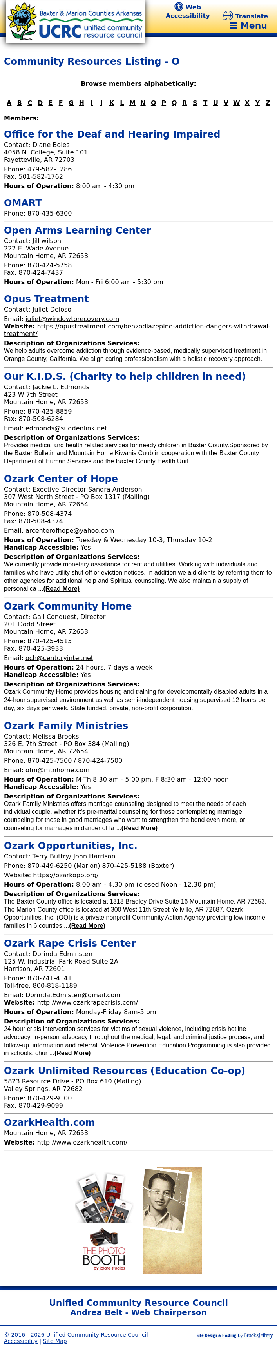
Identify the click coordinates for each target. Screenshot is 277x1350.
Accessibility (21, 1341)
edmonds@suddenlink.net (66, 428)
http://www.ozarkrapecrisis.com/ (87, 1002)
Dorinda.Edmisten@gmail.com (73, 995)
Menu (248, 26)
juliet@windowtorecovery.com (72, 319)
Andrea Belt (96, 1312)
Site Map (55, 1341)
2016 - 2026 (27, 1335)
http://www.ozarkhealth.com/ (82, 1142)
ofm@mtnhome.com (57, 770)
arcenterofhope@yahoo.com (69, 530)
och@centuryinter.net (59, 658)
